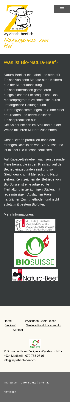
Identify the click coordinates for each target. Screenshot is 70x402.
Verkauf (10, 325)
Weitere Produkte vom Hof (43, 325)
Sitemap (44, 382)
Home (8, 320)
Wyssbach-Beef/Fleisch (40, 320)
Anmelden (10, 391)
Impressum (11, 382)
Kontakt (18, 329)
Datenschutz (28, 382)
